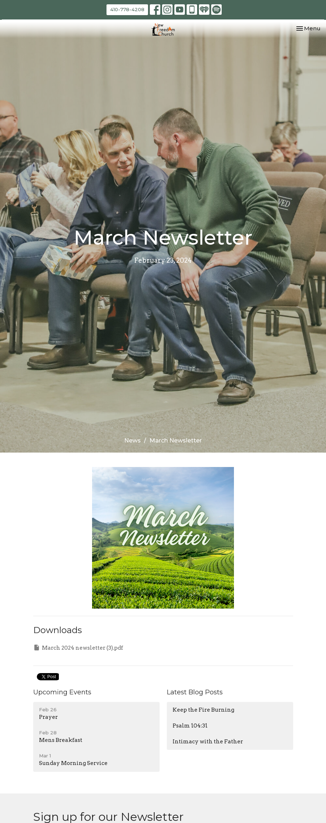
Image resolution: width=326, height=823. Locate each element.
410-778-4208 (127, 9)
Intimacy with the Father (208, 741)
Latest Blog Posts (195, 692)
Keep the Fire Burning (203, 710)
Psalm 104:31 (190, 725)
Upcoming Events (62, 692)
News (132, 440)
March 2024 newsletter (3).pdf (78, 647)
